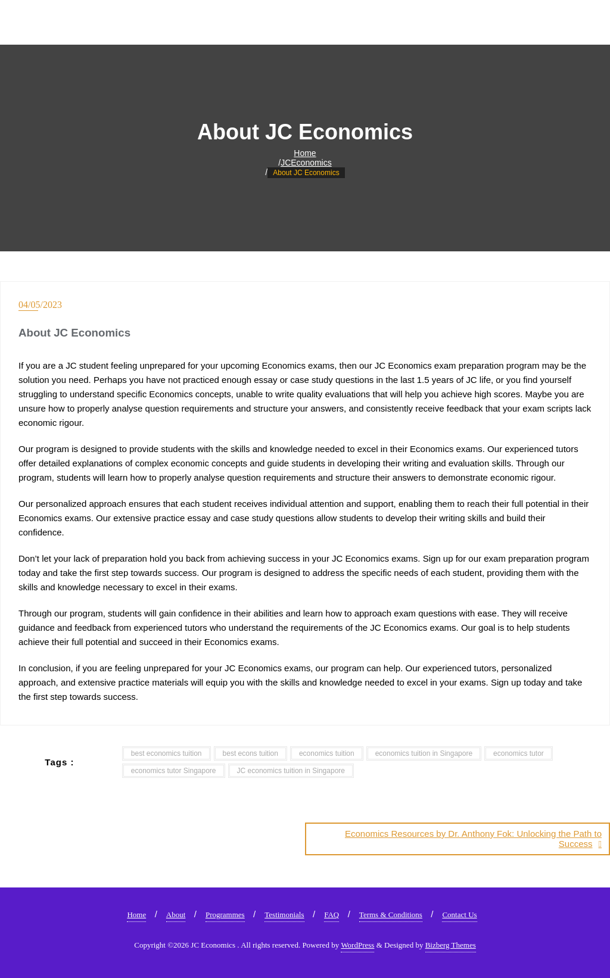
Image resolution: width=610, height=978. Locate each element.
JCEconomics (306, 162)
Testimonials (284, 914)
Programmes (225, 914)
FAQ (331, 914)
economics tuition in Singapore (423, 753)
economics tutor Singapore (173, 771)
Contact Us (459, 914)
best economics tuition (166, 753)
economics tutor (518, 753)
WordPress (357, 944)
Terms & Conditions (390, 914)
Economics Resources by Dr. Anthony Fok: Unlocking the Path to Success (473, 839)
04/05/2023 (40, 305)
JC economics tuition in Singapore (291, 771)
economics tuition (326, 753)
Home (305, 153)
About (176, 914)
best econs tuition (250, 753)
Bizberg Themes (450, 944)
